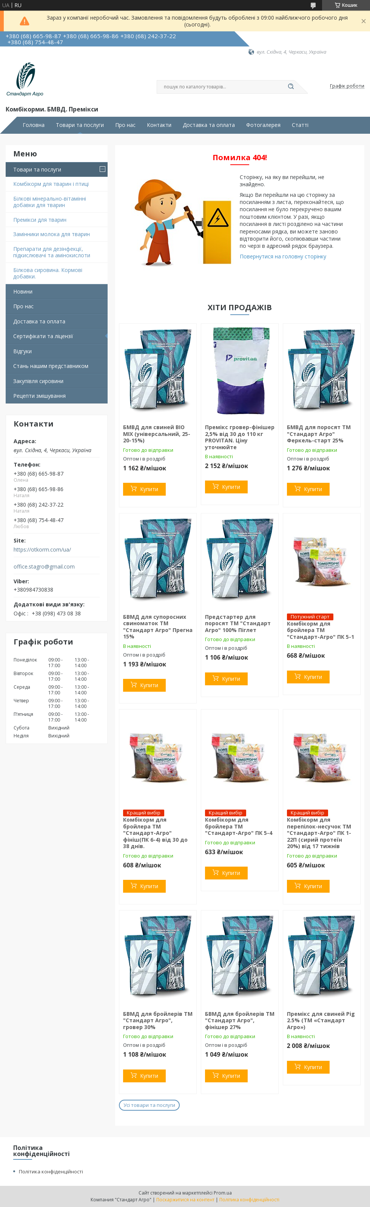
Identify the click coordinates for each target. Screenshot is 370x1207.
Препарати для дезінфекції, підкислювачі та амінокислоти (51, 252)
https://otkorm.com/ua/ (42, 549)
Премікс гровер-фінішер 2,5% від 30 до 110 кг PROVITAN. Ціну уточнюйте (239, 437)
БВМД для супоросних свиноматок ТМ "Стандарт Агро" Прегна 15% (158, 626)
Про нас (125, 125)
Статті (300, 125)
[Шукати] (290, 87)
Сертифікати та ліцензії (43, 336)
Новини (22, 291)
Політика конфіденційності (51, 1171)
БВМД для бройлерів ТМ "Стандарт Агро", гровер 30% (158, 1020)
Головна (34, 125)
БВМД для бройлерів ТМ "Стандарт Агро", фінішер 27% (239, 1020)
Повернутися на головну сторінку (283, 256)
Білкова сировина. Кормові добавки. (47, 273)
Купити (149, 489)
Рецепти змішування (39, 395)
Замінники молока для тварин (51, 234)
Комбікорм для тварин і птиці (51, 183)
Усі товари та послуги (149, 1105)
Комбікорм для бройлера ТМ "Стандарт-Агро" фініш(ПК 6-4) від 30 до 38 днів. (155, 833)
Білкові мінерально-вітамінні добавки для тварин (49, 202)
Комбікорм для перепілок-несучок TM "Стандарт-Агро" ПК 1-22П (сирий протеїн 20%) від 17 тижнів (319, 833)
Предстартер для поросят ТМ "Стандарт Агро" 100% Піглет (238, 623)
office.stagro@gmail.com (44, 566)
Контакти (159, 125)
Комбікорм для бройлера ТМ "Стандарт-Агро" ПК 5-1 (320, 630)
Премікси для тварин (39, 219)
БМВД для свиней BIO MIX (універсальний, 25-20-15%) (156, 433)
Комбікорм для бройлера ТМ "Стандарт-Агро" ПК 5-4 (238, 826)
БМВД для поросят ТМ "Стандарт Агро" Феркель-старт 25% (319, 433)
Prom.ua (223, 1193)
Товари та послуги (80, 125)
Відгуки (22, 351)
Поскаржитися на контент (185, 1199)
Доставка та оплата (209, 125)
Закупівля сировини (38, 381)
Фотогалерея (263, 125)
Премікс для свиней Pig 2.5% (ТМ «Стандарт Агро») (321, 1020)
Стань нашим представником (50, 365)
